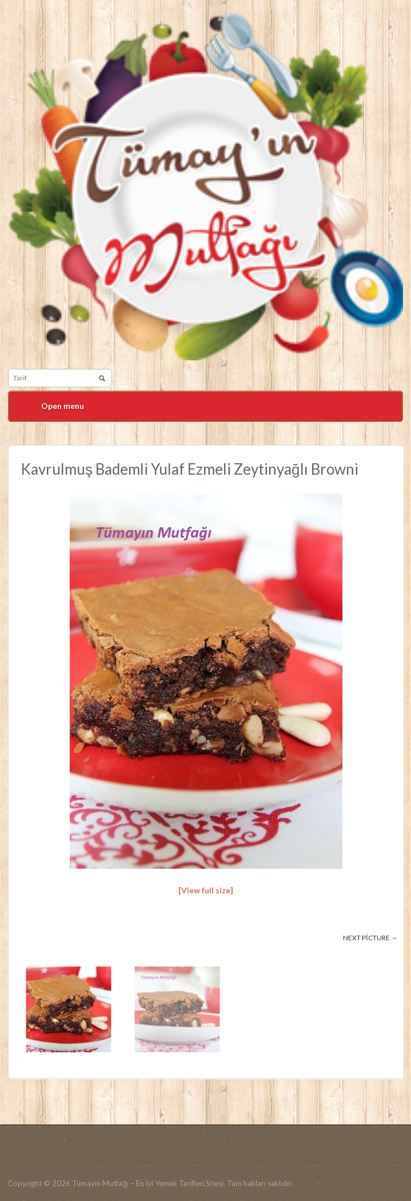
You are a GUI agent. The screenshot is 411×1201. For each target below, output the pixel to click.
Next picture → (370, 937)
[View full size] (205, 890)
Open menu (62, 406)
